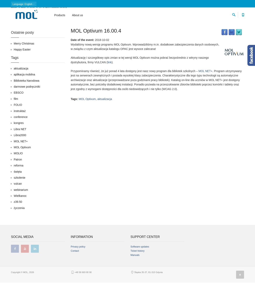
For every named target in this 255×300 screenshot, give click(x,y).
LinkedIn (232, 50)
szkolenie (19, 195)
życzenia (19, 225)
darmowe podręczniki (27, 104)
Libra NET (20, 146)
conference (20, 134)
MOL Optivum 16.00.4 (96, 48)
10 (40, 25)
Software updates (139, 264)
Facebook (224, 50)
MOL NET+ (205, 88)
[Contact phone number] (243, 14)
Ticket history (137, 268)
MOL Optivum (87, 116)
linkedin (35, 266)
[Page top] (240, 292)
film (16, 116)
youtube (25, 266)
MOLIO (18, 170)
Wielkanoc (20, 213)
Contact (75, 268)
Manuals (134, 272)
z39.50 (18, 219)
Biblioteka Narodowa (26, 97)
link (109, 79)
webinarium (21, 207)
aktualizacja (104, 116)
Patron (18, 176)
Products (59, 15)
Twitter (239, 50)
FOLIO (18, 122)
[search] (234, 14)
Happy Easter (22, 66)
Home (14, 25)
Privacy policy (78, 264)
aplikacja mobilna (24, 91)
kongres (19, 140)
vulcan (18, 201)
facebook (15, 266)
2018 (32, 25)
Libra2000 (20, 152)
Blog (23, 25)
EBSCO (19, 110)
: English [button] (24, 4)
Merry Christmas (24, 60)
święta (18, 188)
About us (77, 15)
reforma (18, 182)
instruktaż (20, 128)
